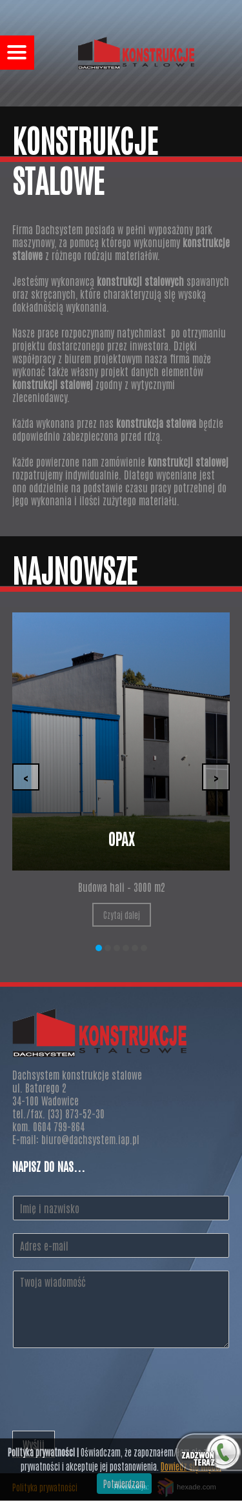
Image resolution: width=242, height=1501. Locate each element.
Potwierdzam (124, 1483)
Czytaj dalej (121, 914)
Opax (121, 838)
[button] (99, 948)
